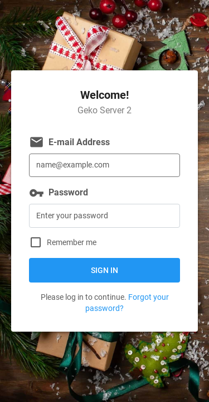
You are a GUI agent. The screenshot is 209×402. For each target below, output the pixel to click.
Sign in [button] (104, 270)
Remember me (71, 242)
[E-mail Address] (104, 166)
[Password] (104, 216)
